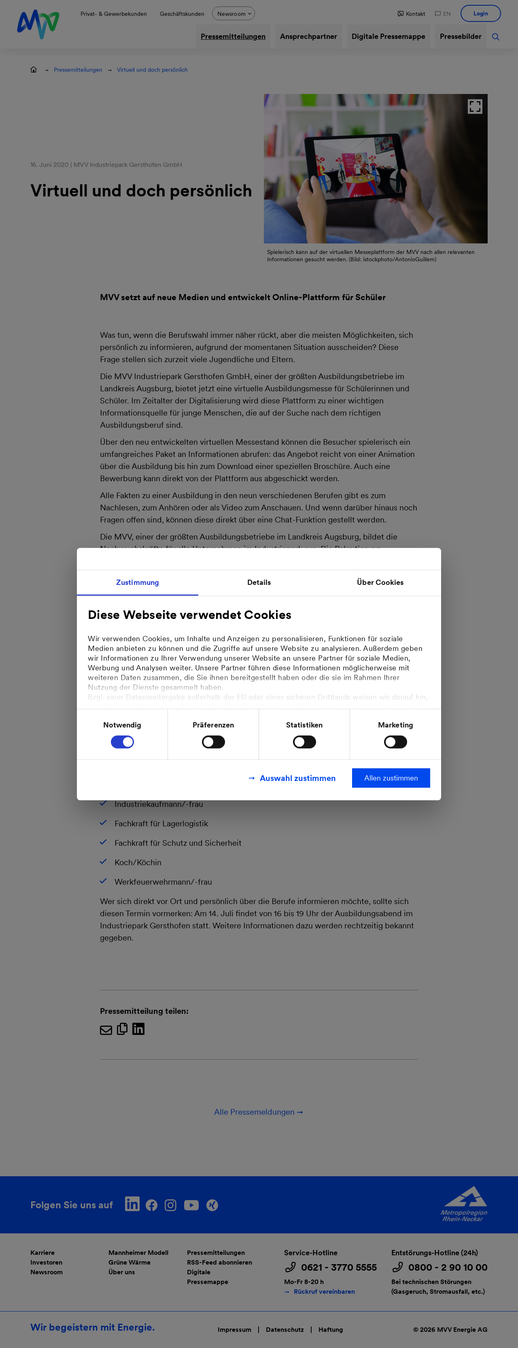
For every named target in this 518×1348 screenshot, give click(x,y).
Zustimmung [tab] (137, 582)
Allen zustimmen (391, 777)
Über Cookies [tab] (380, 582)
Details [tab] (259, 582)
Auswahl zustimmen (298, 778)
